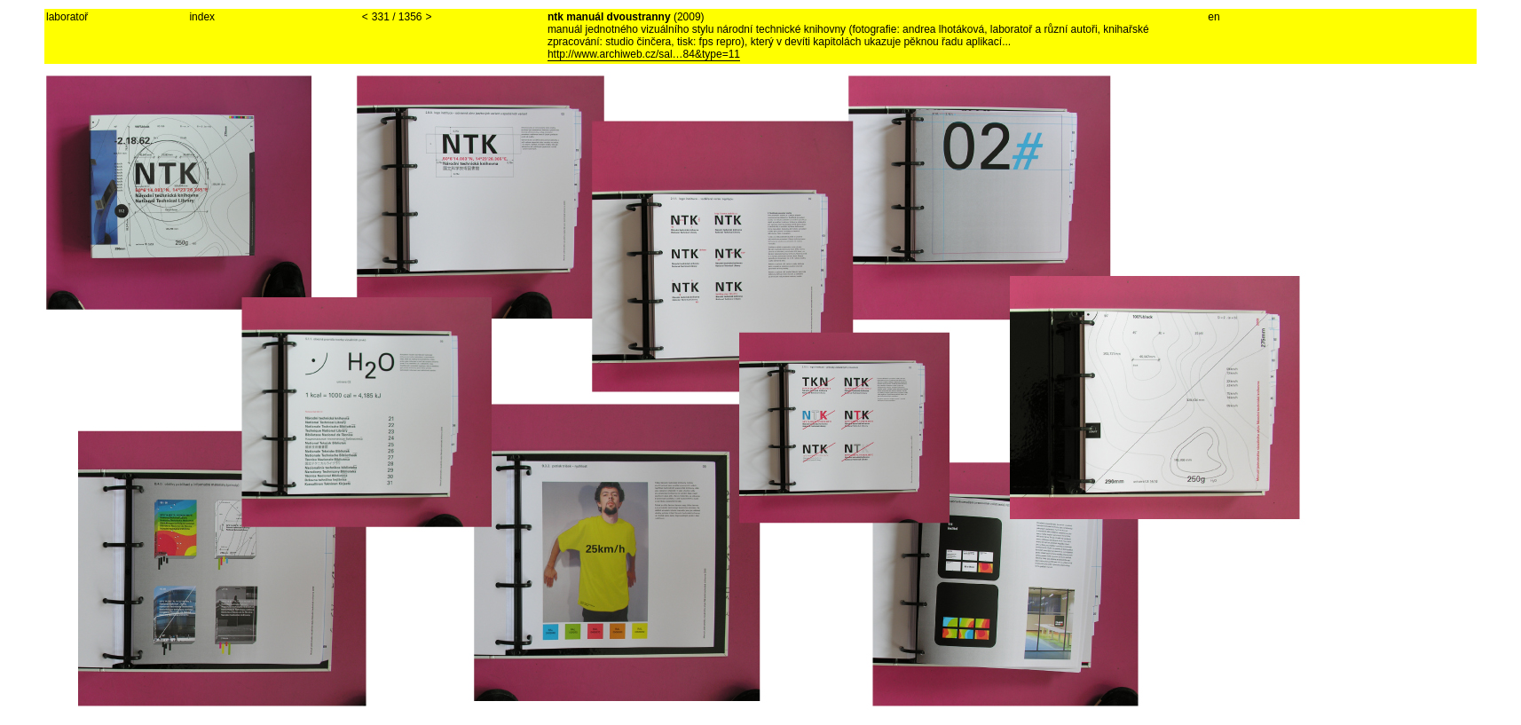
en (1213, 17)
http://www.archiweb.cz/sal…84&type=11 (644, 54)
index (202, 17)
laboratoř (67, 17)
